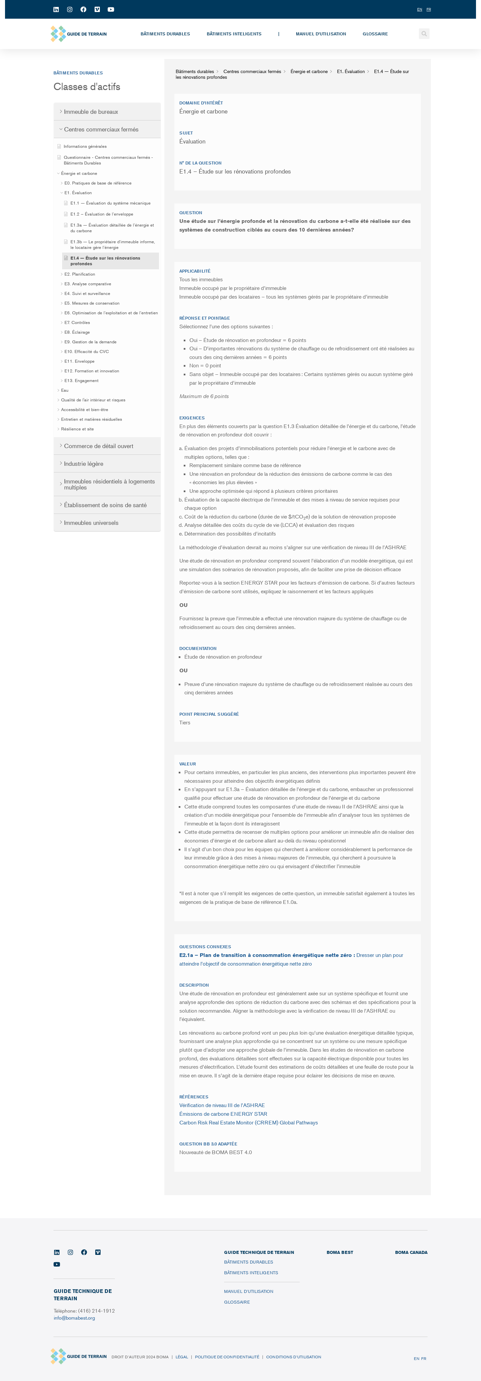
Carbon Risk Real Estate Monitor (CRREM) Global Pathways (248, 1122)
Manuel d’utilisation (321, 33)
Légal (182, 1356)
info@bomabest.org (75, 1317)
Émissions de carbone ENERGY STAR (223, 1113)
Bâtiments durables (165, 33)
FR (423, 1358)
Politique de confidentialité (227, 1356)
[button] (424, 33)
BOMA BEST (340, 1252)
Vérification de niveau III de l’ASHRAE (222, 1105)
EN (417, 1358)
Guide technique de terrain (259, 1252)
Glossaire (375, 33)
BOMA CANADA (411, 1252)
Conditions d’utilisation (293, 1356)
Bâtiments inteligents (234, 33)
